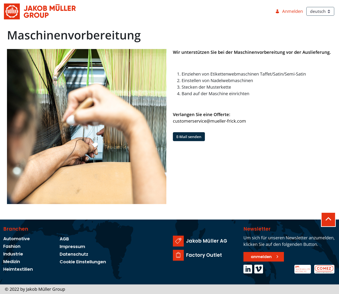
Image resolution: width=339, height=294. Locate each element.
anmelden (261, 256)
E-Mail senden (188, 136)
